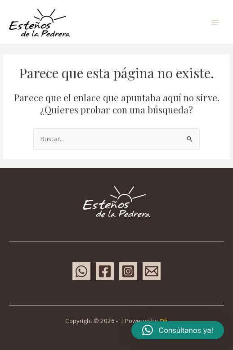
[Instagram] (128, 271)
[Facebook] (105, 271)
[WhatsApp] (81, 271)
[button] (177, 330)
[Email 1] (152, 271)
